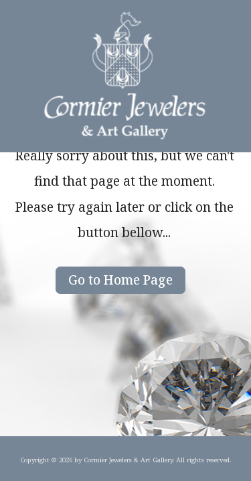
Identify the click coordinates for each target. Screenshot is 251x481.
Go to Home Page (120, 280)
